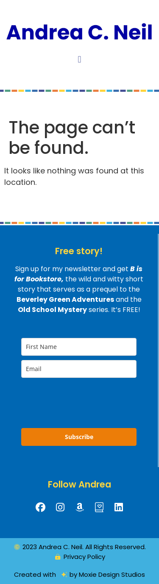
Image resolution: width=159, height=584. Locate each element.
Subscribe (79, 437)
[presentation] (71, 399)
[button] (79, 59)
